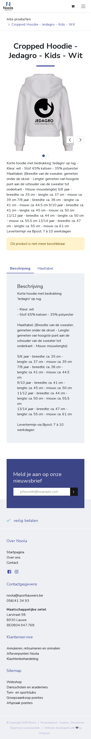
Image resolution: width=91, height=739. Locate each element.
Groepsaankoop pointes (25, 697)
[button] (70, 112)
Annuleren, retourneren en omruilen (33, 648)
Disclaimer (77, 722)
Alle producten (19, 19)
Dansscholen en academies (27, 687)
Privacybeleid (49, 722)
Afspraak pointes (20, 703)
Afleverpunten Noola (23, 653)
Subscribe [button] (76, 491)
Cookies (64, 722)
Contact (12, 562)
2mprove (44, 733)
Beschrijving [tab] (20, 268)
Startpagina (15, 552)
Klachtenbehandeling (22, 658)
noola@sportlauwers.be (25, 595)
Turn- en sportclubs (21, 692)
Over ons (13, 557)
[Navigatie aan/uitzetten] (83, 6)
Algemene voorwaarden (25, 728)
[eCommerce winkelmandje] (72, 6)
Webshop (14, 682)
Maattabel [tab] (45, 268)
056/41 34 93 (18, 600)
